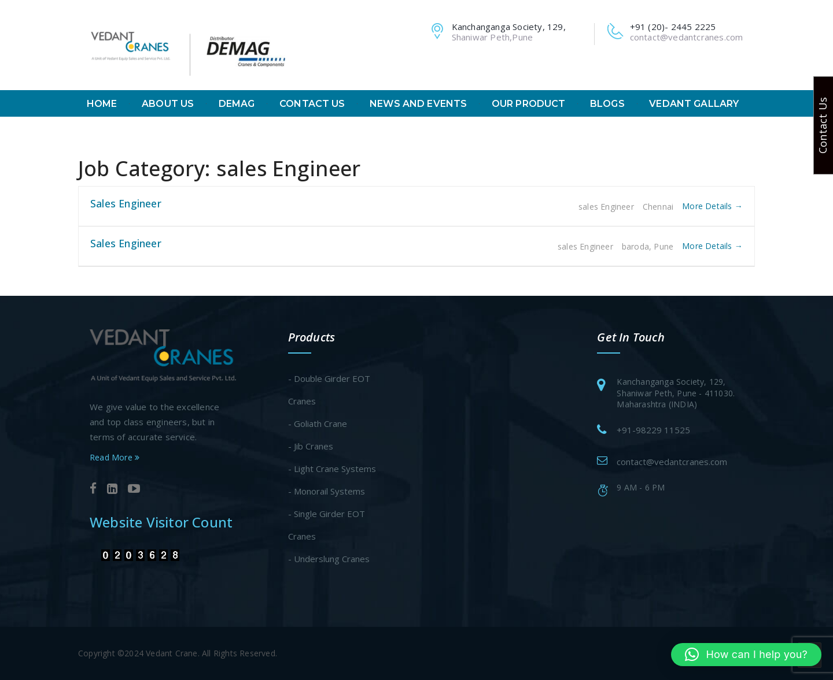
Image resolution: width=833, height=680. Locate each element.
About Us (168, 104)
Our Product (529, 104)
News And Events (418, 104)
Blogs (607, 104)
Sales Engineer (125, 203)
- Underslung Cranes (329, 558)
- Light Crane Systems (332, 468)
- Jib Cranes (310, 446)
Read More (114, 457)
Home (102, 104)
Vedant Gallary (694, 104)
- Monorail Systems (326, 491)
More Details (712, 205)
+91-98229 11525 (653, 430)
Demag (237, 104)
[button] (746, 654)
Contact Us (312, 104)
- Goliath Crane (317, 423)
